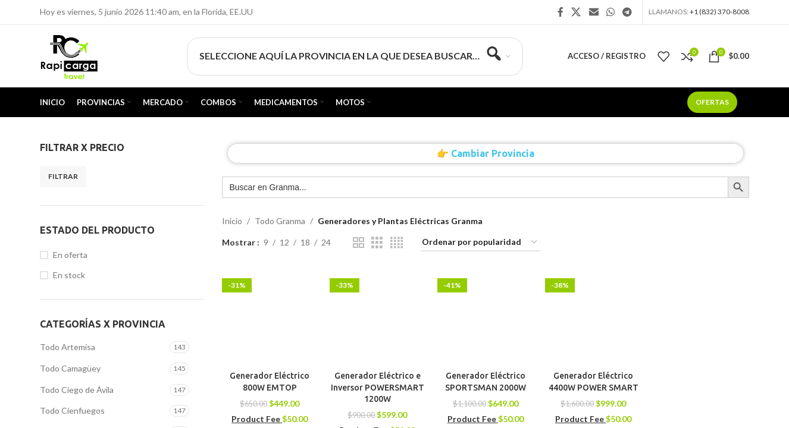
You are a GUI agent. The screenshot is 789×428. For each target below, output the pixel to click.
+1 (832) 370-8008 (719, 11)
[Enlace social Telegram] (627, 12)
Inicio (232, 221)
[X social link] (576, 12)
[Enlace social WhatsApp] (610, 12)
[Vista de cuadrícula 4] (396, 242)
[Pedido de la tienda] (480, 242)
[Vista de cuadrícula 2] (358, 242)
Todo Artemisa (67, 347)
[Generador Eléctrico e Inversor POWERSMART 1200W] (377, 317)
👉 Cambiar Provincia (485, 153)
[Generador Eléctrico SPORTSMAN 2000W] (485, 317)
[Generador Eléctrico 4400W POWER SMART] (593, 317)
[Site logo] (69, 55)
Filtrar (63, 176)
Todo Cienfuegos (72, 410)
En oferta (70, 255)
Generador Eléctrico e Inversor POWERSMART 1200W (377, 387)
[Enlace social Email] (593, 12)
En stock (69, 275)
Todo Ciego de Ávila (77, 390)
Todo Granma (280, 221)
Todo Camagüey (70, 368)
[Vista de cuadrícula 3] (377, 242)
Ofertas (712, 101)
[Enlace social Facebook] (560, 12)
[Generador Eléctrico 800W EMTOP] (270, 317)
